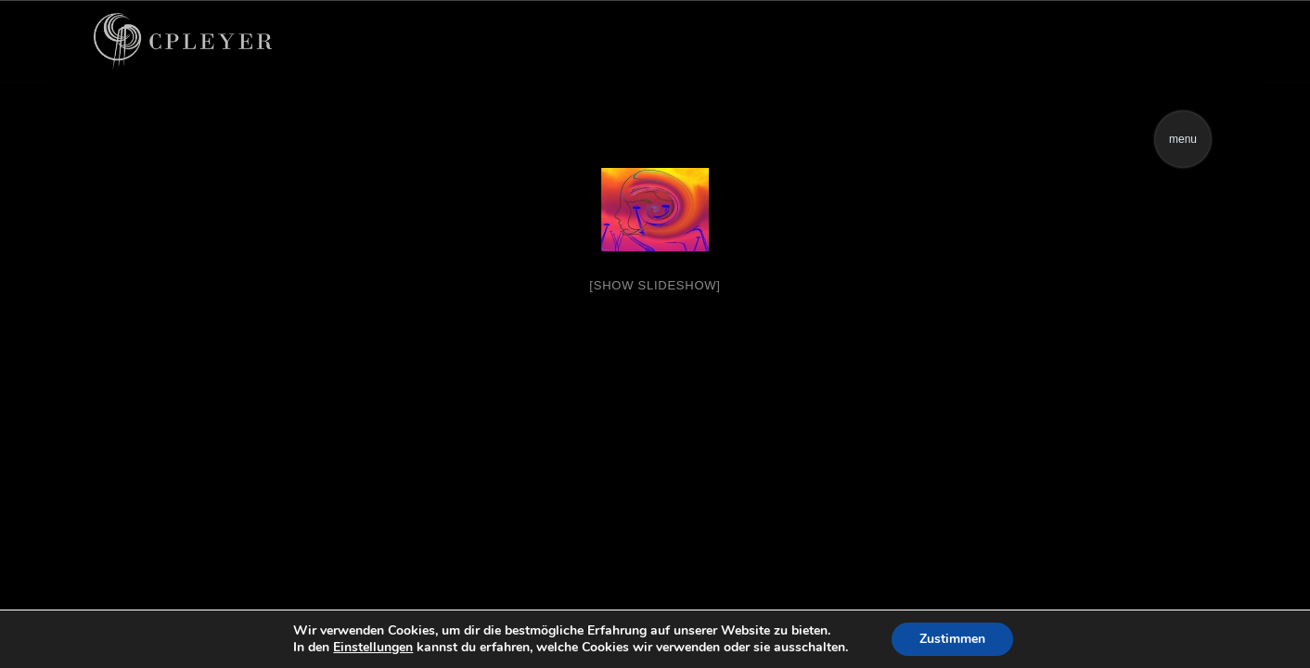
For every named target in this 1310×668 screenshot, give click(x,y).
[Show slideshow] (654, 285)
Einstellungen (373, 647)
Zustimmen (952, 639)
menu (1183, 139)
